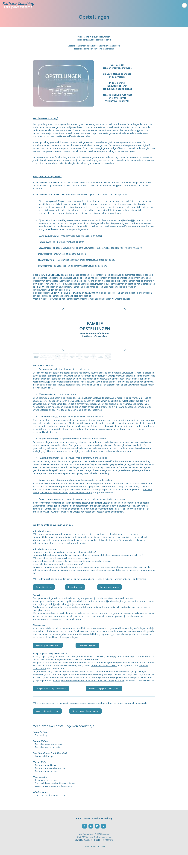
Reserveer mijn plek (87, 645)
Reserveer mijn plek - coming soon (104, 688)
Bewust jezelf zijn (44, 587)
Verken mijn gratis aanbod (47, 711)
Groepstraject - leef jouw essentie (51, 688)
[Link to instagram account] (84, 826)
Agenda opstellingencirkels (47, 645)
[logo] (18, 5)
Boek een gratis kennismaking (85, 711)
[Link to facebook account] (90, 826)
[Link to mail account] (103, 826)
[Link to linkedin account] (97, 826)
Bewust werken (75, 587)
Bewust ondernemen (109, 587)
